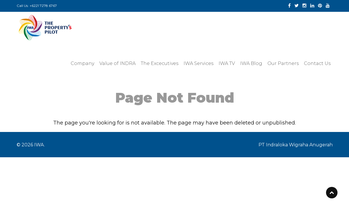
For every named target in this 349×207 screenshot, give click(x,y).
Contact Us (317, 63)
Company (82, 63)
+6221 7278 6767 (43, 5)
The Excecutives (159, 63)
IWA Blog (251, 63)
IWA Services (198, 63)
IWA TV (227, 63)
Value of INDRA (117, 63)
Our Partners (283, 63)
